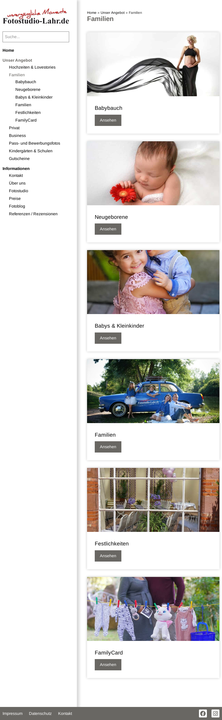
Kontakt (16, 175)
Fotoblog (17, 206)
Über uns (17, 183)
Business (17, 135)
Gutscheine (19, 158)
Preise (15, 198)
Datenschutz (40, 713)
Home (8, 50)
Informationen (16, 168)
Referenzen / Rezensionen (33, 214)
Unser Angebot (17, 60)
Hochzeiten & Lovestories (32, 67)
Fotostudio (18, 191)
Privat (14, 128)
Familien (17, 75)
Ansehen (108, 120)
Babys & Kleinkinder (33, 97)
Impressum (13, 713)
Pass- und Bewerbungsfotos (34, 143)
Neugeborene (27, 89)
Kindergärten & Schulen (30, 151)
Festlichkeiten (28, 112)
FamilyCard (26, 120)
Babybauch (25, 82)
